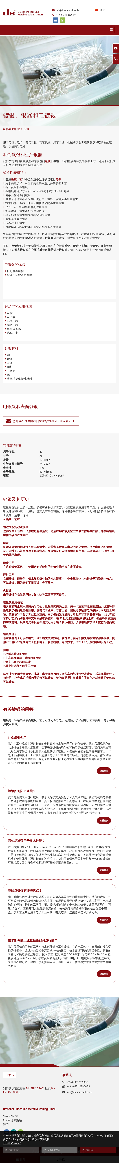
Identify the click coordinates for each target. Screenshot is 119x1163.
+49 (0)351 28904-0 (66, 14)
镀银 (26, 129)
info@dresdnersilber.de (67, 10)
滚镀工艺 (16, 179)
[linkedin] (55, 20)
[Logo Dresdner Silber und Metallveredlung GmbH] (21, 11)
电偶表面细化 (11, 129)
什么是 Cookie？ (12, 1143)
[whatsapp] (62, 20)
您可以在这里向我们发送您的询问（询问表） (42, 421)
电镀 (48, 161)
